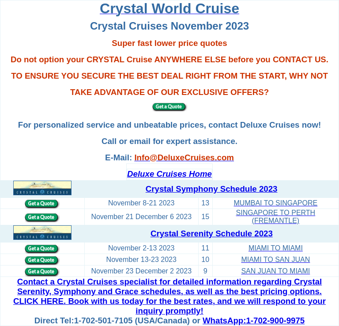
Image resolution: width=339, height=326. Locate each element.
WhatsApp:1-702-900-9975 (254, 320)
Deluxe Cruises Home (169, 173)
